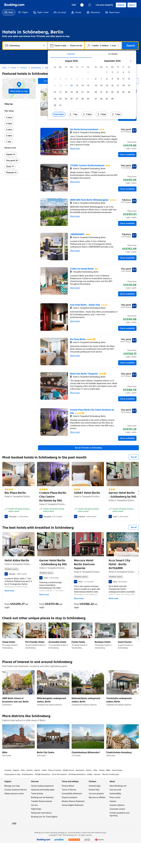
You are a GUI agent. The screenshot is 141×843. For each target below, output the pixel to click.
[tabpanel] (92, 88)
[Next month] (130, 61)
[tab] (71, 54)
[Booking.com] (14, 5)
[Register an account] (121, 4)
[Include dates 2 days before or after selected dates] (87, 114)
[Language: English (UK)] (82, 5)
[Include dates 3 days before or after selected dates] (102, 114)
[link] (19, 117)
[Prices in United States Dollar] (74, 5)
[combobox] (25, 45)
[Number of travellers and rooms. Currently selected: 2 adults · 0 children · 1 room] (103, 45)
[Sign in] (132, 4)
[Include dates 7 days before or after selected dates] (116, 114)
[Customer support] (89, 5)
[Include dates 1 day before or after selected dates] (73, 114)
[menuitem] (8, 12)
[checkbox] (88, 72)
